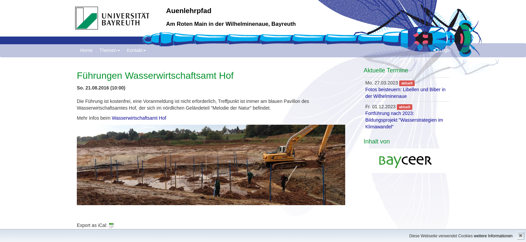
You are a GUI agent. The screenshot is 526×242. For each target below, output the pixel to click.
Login (442, 50)
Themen (109, 50)
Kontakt (136, 50)
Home (86, 50)
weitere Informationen (493, 236)
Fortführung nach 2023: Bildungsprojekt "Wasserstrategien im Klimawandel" (404, 120)
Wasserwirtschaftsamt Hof (139, 118)
